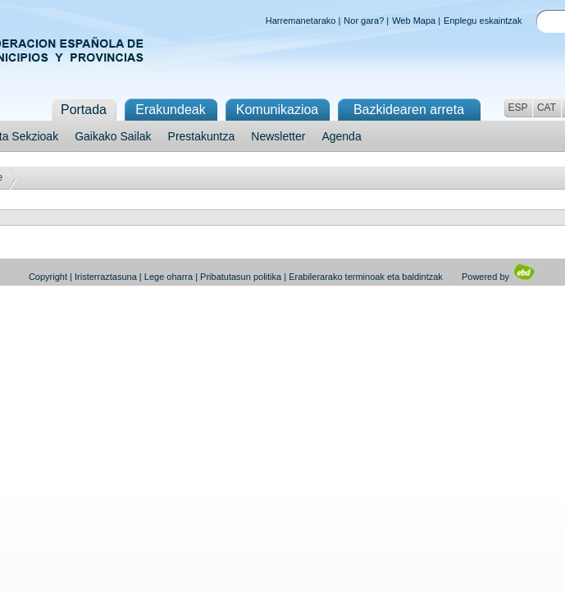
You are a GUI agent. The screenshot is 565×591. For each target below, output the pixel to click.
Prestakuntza (201, 136)
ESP (517, 107)
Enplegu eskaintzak (483, 20)
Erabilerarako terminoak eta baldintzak (366, 277)
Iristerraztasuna (106, 277)
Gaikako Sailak (113, 136)
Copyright (48, 277)
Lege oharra (168, 277)
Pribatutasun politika (240, 277)
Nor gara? (364, 20)
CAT (546, 107)
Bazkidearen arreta (408, 110)
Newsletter (278, 136)
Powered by (499, 277)
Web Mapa (413, 20)
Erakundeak (170, 110)
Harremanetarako (301, 20)
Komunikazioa (277, 110)
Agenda (341, 136)
